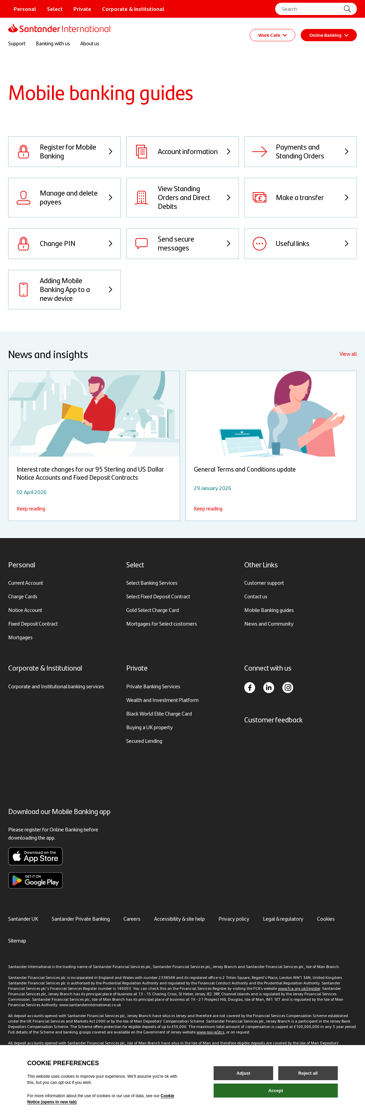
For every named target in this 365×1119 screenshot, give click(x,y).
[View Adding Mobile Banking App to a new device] (64, 290)
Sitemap (17, 940)
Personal (25, 9)
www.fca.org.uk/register (299, 988)
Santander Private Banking (81, 918)
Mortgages (20, 637)
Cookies (326, 918)
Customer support (264, 583)
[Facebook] (249, 687)
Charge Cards (22, 596)
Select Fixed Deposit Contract (158, 596)
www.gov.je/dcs (210, 1032)
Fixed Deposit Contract (33, 624)
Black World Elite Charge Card (159, 713)
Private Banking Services (153, 686)
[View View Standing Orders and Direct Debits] (182, 198)
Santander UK (23, 918)
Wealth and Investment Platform (162, 700)
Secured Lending (144, 741)
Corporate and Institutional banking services (56, 686)
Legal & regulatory (283, 918)
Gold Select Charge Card (152, 610)
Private (82, 9)
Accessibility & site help (179, 918)
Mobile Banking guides (269, 610)
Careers (131, 918)
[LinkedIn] (268, 687)
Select (55, 9)
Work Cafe (272, 35)
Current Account (25, 583)
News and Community (269, 624)
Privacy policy (233, 918)
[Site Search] (350, 9)
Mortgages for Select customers (161, 624)
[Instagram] (287, 687)
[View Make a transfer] (300, 198)
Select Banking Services (152, 583)
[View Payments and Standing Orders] (300, 152)
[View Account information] (182, 152)
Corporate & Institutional (133, 9)
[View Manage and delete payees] (64, 198)
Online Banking (328, 35)
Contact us (255, 596)
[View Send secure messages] (182, 244)
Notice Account (25, 610)
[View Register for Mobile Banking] (64, 152)
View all (348, 354)
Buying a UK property (149, 727)
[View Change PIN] (64, 244)
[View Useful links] (300, 244)
